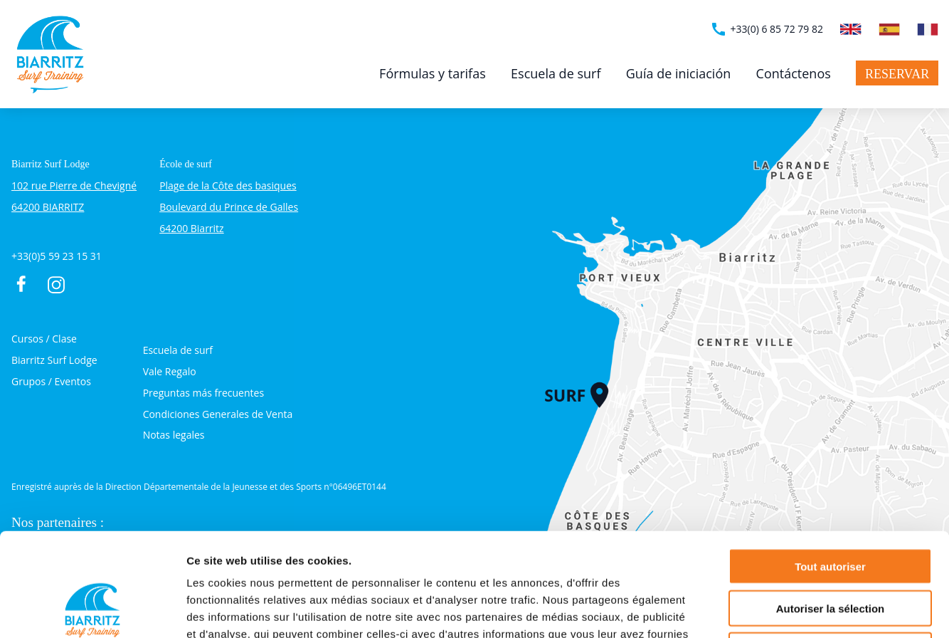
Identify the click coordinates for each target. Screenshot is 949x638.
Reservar (897, 74)
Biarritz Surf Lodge (54, 360)
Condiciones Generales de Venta (218, 414)
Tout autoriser (830, 463)
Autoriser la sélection (830, 505)
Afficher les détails (784, 610)
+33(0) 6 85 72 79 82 (766, 29)
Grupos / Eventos (51, 381)
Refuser (830, 547)
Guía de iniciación (678, 73)
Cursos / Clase (44, 338)
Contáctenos (793, 73)
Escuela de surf (555, 73)
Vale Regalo (169, 371)
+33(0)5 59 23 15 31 (56, 256)
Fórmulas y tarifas (432, 73)
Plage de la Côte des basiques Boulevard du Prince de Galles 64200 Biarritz (228, 207)
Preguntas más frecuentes (203, 392)
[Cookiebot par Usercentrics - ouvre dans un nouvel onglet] (92, 610)
